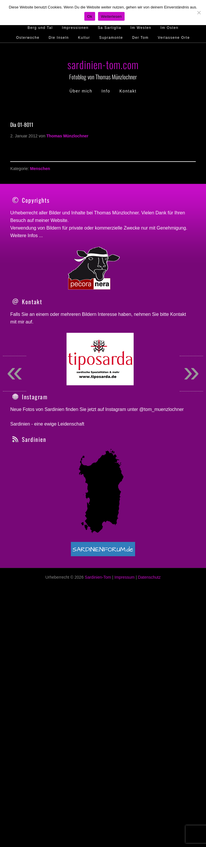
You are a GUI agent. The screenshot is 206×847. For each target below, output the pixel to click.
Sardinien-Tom (98, 655)
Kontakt (178, 392)
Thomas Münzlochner (116, 212)
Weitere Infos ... (26, 235)
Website (58, 220)
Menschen (40, 168)
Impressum (124, 655)
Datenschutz (149, 655)
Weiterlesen (111, 16)
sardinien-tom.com (103, 64)
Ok (89, 16)
